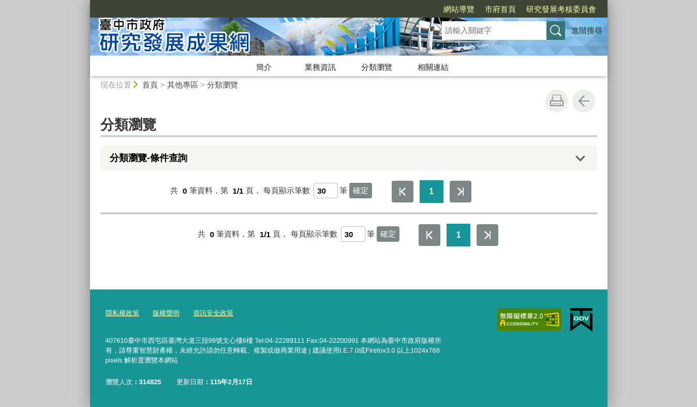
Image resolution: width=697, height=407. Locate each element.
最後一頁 (460, 191)
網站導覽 (399, 9)
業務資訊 (320, 67)
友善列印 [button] (556, 101)
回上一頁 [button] (583, 101)
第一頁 (402, 191)
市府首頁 (440, 9)
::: (85, 4)
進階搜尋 (586, 30)
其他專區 (182, 84)
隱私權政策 (122, 313)
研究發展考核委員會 (502, 9)
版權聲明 (166, 313)
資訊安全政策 (213, 313)
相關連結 (433, 67)
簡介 (264, 67)
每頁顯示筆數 (286, 190)
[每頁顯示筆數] (326, 190)
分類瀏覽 (376, 67)
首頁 (150, 84)
